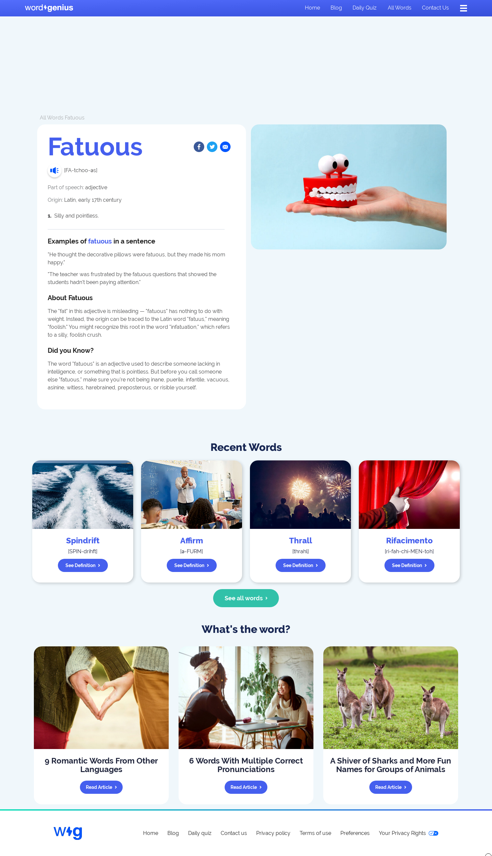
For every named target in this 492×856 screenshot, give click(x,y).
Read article (101, 787)
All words (399, 8)
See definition (82, 565)
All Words (51, 118)
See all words (246, 598)
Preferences (355, 833)
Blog (336, 8)
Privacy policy (273, 833)
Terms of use (315, 833)
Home (312, 8)
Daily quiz (365, 8)
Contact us (435, 8)
